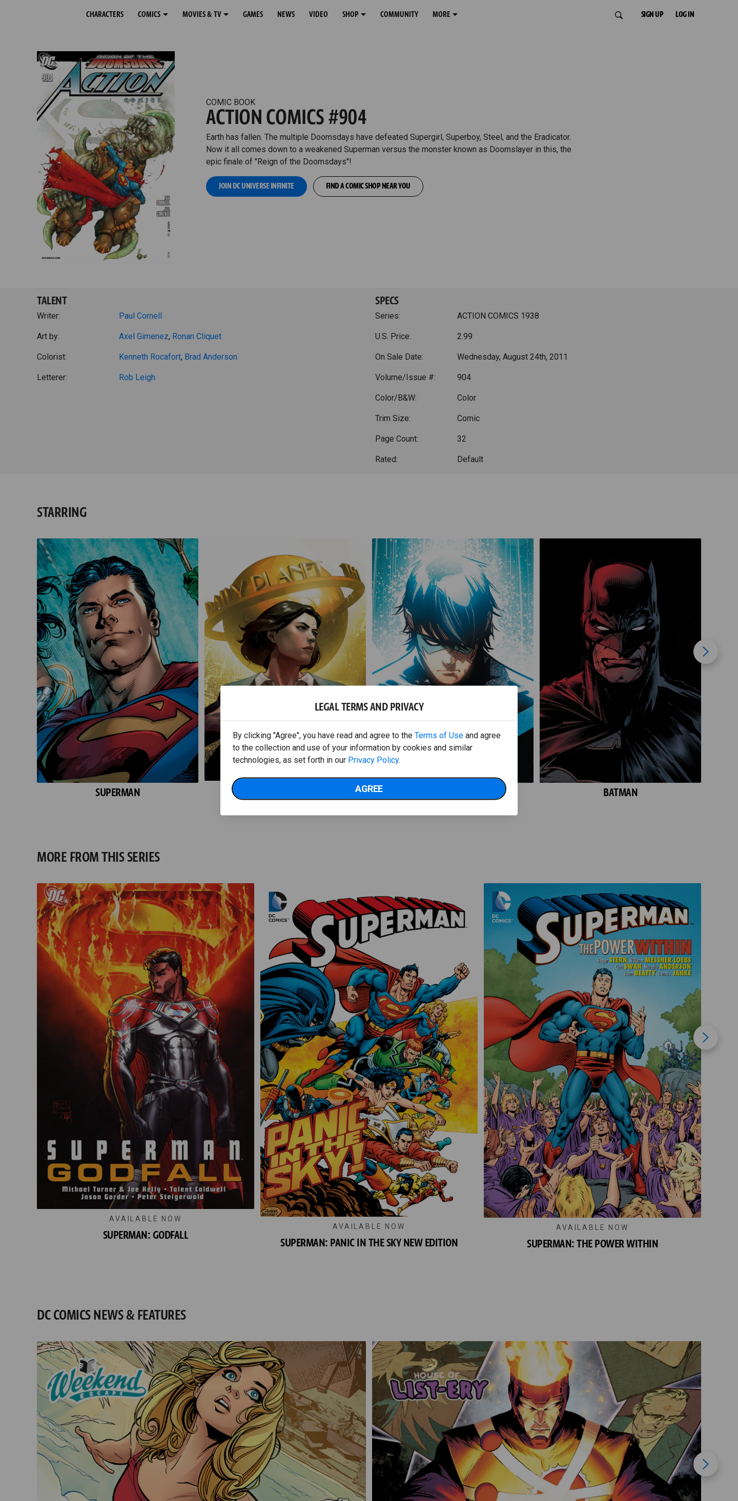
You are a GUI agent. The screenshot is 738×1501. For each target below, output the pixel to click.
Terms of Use (439, 735)
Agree (369, 788)
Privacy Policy (373, 760)
